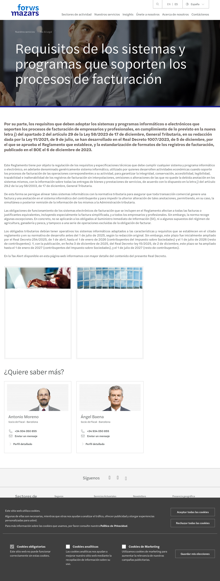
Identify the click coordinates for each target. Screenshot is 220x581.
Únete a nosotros (148, 14)
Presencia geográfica (183, 496)
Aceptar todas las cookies (193, 512)
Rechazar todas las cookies (193, 523)
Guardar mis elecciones (195, 554)
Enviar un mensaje (22, 437)
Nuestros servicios (107, 14)
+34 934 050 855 (22, 432)
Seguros (58, 496)
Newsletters (139, 496)
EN (168, 4)
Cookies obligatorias (31, 546)
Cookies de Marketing (144, 546)
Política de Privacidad (113, 526)
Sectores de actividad (77, 14)
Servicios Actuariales (105, 496)
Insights (128, 14)
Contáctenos (200, 14)
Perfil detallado (20, 445)
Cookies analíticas (85, 546)
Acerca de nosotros (175, 14)
